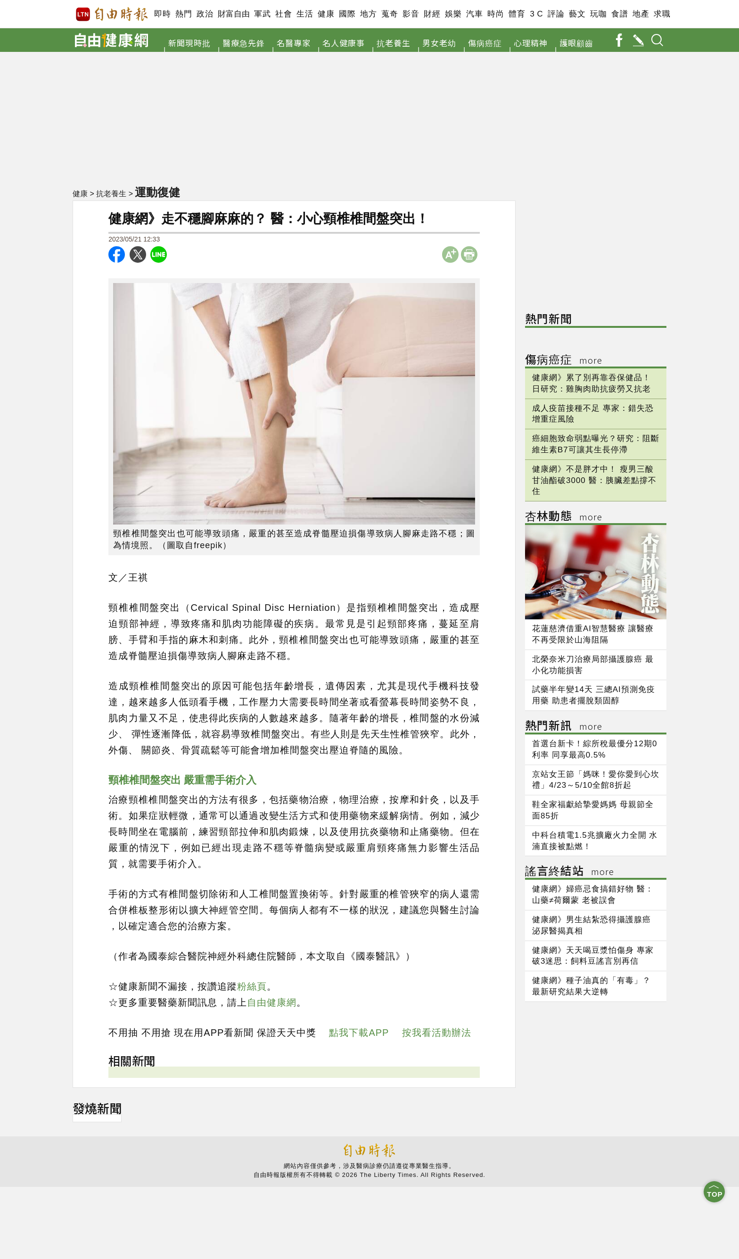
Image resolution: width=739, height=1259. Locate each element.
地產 (640, 13)
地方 (368, 13)
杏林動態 (563, 517)
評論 (556, 13)
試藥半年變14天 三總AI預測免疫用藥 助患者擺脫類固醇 (593, 695)
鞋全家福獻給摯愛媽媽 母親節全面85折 (593, 810)
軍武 (262, 13)
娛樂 (453, 13)
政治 (205, 13)
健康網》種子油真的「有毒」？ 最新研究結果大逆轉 (591, 986)
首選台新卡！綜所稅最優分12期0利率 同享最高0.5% (594, 749)
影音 (410, 13)
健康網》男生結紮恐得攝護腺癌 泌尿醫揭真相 (591, 925)
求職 (662, 13)
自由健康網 (271, 1002)
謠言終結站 (569, 872)
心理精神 (531, 43)
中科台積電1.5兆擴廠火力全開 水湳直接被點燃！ (594, 841)
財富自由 (233, 13)
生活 (304, 13)
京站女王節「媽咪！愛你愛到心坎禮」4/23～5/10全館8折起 (595, 780)
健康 (326, 13)
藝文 (577, 13)
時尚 (495, 13)
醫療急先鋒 (243, 43)
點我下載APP (359, 1032)
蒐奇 (389, 13)
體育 (517, 13)
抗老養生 (394, 43)
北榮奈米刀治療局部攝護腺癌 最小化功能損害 (593, 665)
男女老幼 (439, 43)
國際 (347, 13)
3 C (536, 13)
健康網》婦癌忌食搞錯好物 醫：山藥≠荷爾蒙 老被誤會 (593, 894)
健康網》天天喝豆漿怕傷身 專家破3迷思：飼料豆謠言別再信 (593, 956)
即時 (162, 13)
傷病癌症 (485, 43)
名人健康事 (343, 43)
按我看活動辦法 (436, 1032)
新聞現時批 (189, 43)
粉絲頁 (252, 986)
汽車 (474, 13)
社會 (283, 13)
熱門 (183, 13)
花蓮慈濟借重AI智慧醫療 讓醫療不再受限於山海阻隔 (593, 634)
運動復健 (158, 192)
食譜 (619, 13)
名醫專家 (294, 43)
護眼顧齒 (576, 43)
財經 (432, 13)
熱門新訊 (563, 726)
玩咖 (598, 13)
